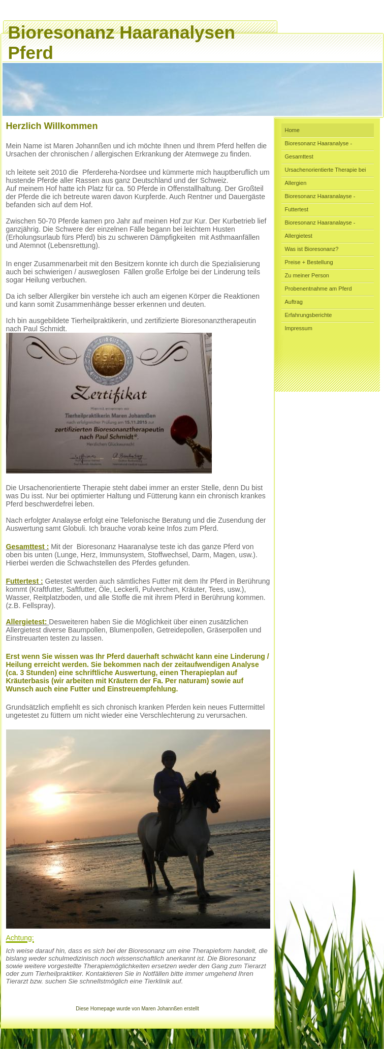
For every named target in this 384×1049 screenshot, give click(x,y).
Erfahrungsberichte (308, 315)
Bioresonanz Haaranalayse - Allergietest (320, 229)
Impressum (298, 328)
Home (292, 130)
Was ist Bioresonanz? (312, 249)
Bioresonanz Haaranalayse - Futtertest (320, 202)
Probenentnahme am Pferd (318, 288)
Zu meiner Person (307, 275)
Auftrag (294, 302)
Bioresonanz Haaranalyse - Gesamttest (319, 150)
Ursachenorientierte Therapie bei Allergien (325, 176)
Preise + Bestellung (309, 262)
